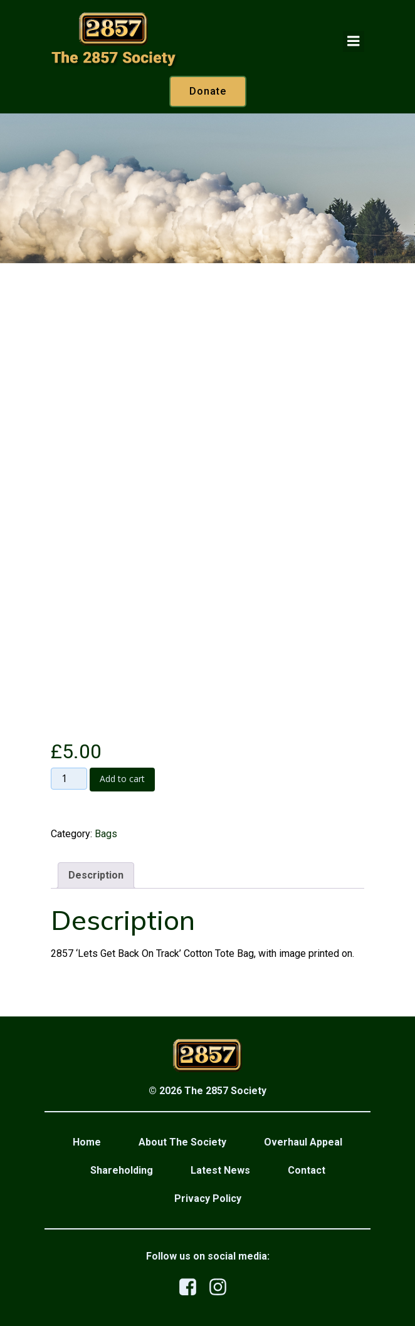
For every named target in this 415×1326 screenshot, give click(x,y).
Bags (106, 834)
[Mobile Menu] (353, 41)
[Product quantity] (69, 779)
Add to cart (122, 779)
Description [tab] (95, 875)
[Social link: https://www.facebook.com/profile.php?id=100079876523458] (192, 1287)
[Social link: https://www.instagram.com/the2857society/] (223, 1287)
